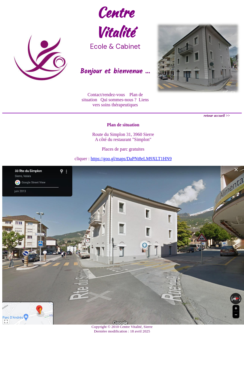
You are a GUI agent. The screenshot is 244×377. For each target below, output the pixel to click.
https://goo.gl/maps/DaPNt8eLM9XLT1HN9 (131, 158)
